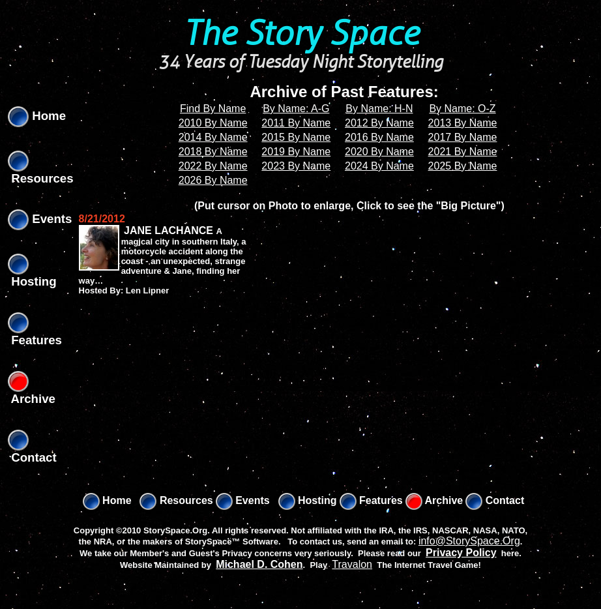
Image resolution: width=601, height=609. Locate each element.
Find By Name (213, 108)
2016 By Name (379, 137)
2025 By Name (462, 165)
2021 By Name (462, 151)
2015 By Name (295, 137)
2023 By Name (295, 165)
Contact (494, 500)
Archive (434, 500)
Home (37, 116)
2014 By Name (213, 137)
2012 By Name (379, 122)
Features (371, 500)
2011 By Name (295, 122)
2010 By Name (213, 122)
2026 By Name (213, 180)
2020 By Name (379, 151)
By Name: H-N (379, 108)
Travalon (352, 564)
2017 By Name (462, 137)
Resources (176, 500)
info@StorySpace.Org (469, 540)
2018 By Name (213, 151)
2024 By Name (379, 165)
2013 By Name (462, 122)
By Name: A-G (296, 108)
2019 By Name (295, 151)
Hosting (307, 500)
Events (40, 219)
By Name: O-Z (462, 108)
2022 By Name (213, 165)
